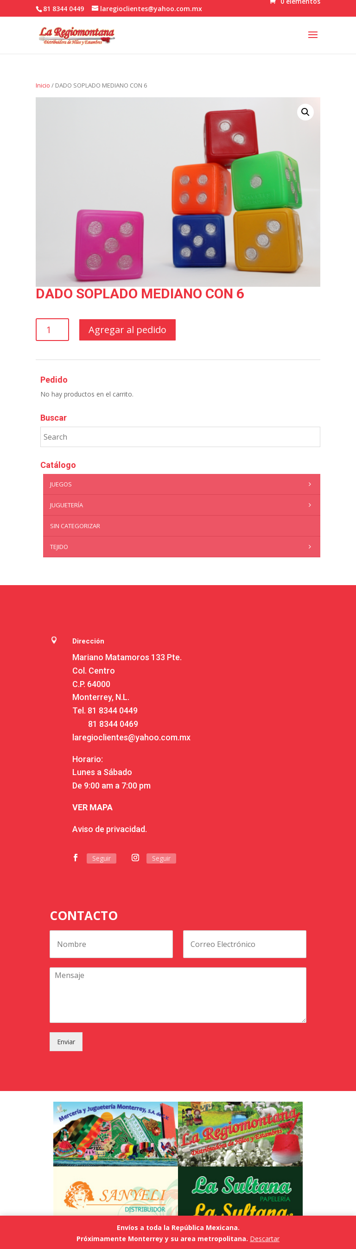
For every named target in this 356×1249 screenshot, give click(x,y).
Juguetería (183, 505)
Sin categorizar (75, 526)
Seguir (101, 858)
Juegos (183, 484)
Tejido (183, 546)
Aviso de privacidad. (109, 829)
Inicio (43, 85)
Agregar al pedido (127, 329)
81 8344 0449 (113, 710)
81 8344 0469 (113, 724)
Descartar (265, 1238)
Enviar (66, 1041)
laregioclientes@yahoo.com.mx (131, 737)
